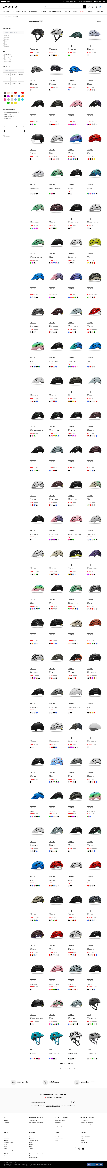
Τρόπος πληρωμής (33, 1120)
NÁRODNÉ (82, 1140)
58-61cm (14, 78)
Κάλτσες (5, 1146)
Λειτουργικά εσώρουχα (34, 1140)
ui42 (19, 1164)
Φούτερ (31, 1148)
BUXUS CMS (13, 1164)
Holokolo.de (20, 1165)
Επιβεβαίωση (73, 1102)
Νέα (4, 1134)
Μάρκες (56, 1140)
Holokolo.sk (24, 1164)
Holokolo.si (7, 1165)
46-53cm (14, 74)
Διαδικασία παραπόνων (60, 1120)
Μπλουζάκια (32, 1150)
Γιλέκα (5, 1151)
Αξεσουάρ (57, 1136)
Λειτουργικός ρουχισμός (9, 1142)
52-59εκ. (7, 78)
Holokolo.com (13, 1165)
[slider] (4, 131)
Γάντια (5, 1144)
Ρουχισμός (57, 1134)
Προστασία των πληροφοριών (86, 1122)
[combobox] (101, 7)
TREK (81, 1138)
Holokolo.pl (36, 1164)
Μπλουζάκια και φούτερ (9, 1153)
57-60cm (21, 74)
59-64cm (14, 83)
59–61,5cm (21, 83)
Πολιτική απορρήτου (84, 1120)
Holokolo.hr (27, 1165)
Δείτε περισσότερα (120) (66, 1063)
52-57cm (7, 83)
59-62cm (21, 78)
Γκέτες (5, 1148)
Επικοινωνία (6, 1122)
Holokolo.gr (33, 1165)
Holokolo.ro (49, 1164)
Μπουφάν (6, 1140)
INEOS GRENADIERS (85, 1136)
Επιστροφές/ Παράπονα (60, 1124)
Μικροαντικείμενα (58, 1138)
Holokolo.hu (43, 1164)
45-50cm (7, 74)
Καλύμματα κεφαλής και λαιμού (10, 1150)
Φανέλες (5, 1136)
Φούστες (31, 1151)
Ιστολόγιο (6, 1120)
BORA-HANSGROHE (85, 1134)
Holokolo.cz (30, 1164)
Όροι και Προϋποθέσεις (85, 1124)
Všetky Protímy (83, 1142)
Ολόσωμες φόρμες (8, 1155)
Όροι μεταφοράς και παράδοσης (36, 1122)
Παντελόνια (6, 1138)
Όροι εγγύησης (58, 1122)
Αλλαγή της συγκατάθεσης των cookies (63, 1126)
